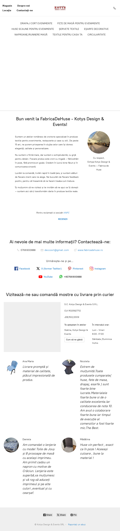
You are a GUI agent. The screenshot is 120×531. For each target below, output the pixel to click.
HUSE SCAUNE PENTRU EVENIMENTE (33, 28)
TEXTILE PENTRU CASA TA (67, 34)
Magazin (7, 5)
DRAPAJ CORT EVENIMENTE (36, 23)
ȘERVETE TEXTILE (69, 28)
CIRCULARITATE (97, 34)
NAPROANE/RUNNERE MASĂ (31, 34)
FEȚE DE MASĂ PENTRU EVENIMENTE (78, 23)
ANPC (66, 212)
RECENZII (63, 219)
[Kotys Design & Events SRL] (60, 8)
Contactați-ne (25, 10)
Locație (6, 10)
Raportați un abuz (76, 524)
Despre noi (23, 5)
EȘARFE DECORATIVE (96, 28)
